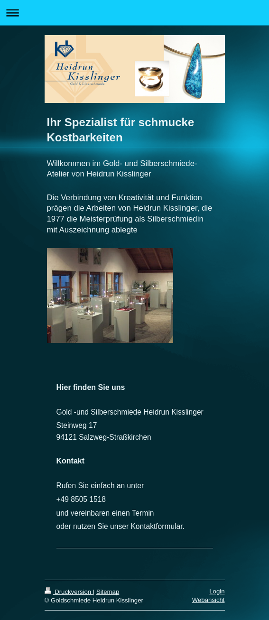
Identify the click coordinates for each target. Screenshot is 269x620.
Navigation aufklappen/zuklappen (134, 12)
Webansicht (208, 599)
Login (216, 591)
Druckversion (69, 591)
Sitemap (107, 591)
